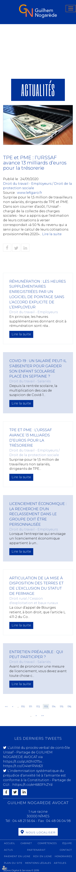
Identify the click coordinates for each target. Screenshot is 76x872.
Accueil (9, 843)
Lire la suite (52, 234)
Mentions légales (38, 863)
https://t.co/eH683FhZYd (32, 785)
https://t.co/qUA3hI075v (22, 761)
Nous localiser (41, 832)
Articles (60, 863)
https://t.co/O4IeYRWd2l (23, 766)
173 (46, 706)
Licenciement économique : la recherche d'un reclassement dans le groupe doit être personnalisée (37, 514)
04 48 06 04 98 (58, 821)
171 (30, 706)
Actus (8, 849)
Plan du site (13, 863)
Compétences (47, 843)
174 (54, 706)
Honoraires (63, 856)
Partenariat (36, 849)
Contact (66, 849)
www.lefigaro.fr (29, 193)
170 (23, 706)
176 (69, 706)
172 (38, 706)
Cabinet (26, 843)
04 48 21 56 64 (24, 821)
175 (61, 706)
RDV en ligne (42, 856)
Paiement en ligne (17, 856)
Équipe (67, 843)
